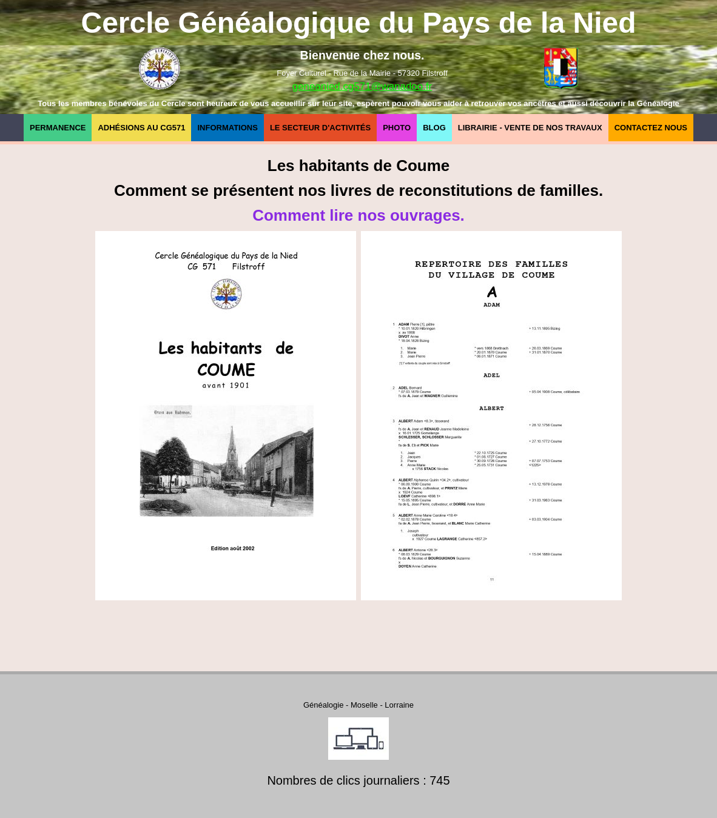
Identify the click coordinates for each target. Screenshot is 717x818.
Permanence (58, 127)
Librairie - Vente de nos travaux (530, 127)
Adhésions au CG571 (141, 127)
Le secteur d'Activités (320, 127)
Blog (434, 127)
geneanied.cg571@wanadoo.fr (362, 86)
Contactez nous (650, 127)
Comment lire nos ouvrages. (358, 215)
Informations (227, 127)
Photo (397, 127)
